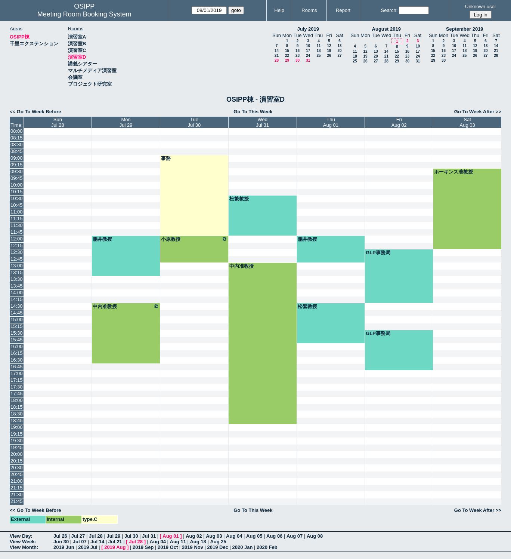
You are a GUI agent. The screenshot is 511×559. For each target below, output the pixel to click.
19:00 (16, 427)
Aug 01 (170, 536)
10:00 (16, 185)
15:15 (16, 326)
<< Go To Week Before (35, 111)
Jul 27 (78, 536)
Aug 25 (218, 541)
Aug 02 (194, 536)
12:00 (16, 239)
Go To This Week (252, 111)
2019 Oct (168, 547)
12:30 (16, 252)
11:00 (16, 212)
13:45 (16, 286)
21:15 (16, 488)
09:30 (16, 171)
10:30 (16, 198)
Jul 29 (113, 536)
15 (287, 51)
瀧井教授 (102, 239)
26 (329, 55)
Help (279, 10)
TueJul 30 (194, 122)
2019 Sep (143, 547)
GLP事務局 (378, 252)
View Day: (21, 536)
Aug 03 (214, 536)
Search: (389, 10)
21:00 (16, 481)
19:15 (16, 434)
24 (308, 55)
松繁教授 (239, 199)
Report (343, 10)
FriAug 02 (399, 122)
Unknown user (480, 6)
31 (308, 60)
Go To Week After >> (477, 111)
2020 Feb (267, 547)
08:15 (16, 138)
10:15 (16, 191)
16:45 (16, 366)
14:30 (16, 306)
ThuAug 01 (330, 122)
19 (329, 51)
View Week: (23, 541)
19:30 (16, 440)
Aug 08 (315, 536)
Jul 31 (149, 536)
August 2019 (386, 29)
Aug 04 (234, 536)
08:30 (16, 144)
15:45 (16, 340)
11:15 (16, 218)
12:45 (16, 259)
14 (277, 51)
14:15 (16, 299)
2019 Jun (63, 547)
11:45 (16, 232)
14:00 (16, 292)
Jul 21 (115, 541)
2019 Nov (192, 547)
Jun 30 (61, 541)
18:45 (16, 420)
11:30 (16, 225)
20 (339, 51)
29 (287, 60)
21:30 (16, 494)
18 (318, 51)
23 (297, 55)
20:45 (16, 474)
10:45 (16, 205)
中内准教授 (241, 266)
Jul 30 (131, 536)
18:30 (16, 414)
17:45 (16, 393)
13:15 (16, 272)
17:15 (16, 380)
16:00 (16, 346)
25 (318, 55)
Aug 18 (198, 541)
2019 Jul (87, 547)
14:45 (16, 313)
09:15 (16, 165)
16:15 (16, 353)
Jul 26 (60, 536)
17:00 (16, 373)
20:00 (16, 454)
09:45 (16, 178)
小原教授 (194, 239)
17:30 (16, 387)
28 (277, 60)
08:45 (16, 151)
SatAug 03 (467, 122)
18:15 (16, 407)
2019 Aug (115, 547)
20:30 (16, 467)
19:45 (16, 447)
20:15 (16, 461)
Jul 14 (97, 541)
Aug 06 (274, 536)
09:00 (16, 158)
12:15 (16, 245)
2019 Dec (217, 547)
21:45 (16, 501)
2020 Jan (242, 547)
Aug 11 (178, 541)
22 (287, 55)
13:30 (16, 279)
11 (318, 46)
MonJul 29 (126, 122)
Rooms (309, 10)
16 (297, 51)
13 (339, 46)
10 (308, 46)
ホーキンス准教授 (453, 172)
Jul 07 (80, 541)
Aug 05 (254, 536)
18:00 (16, 400)
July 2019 (308, 29)
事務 (166, 158)
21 (277, 55)
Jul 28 (96, 536)
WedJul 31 (262, 122)
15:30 (16, 333)
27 (339, 55)
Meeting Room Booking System (84, 14)
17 (308, 51)
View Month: (24, 547)
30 (297, 60)
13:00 (16, 265)
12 (329, 46)
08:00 (16, 131)
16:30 (16, 360)
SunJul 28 (57, 122)
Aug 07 (295, 536)
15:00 (16, 319)
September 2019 (464, 29)
